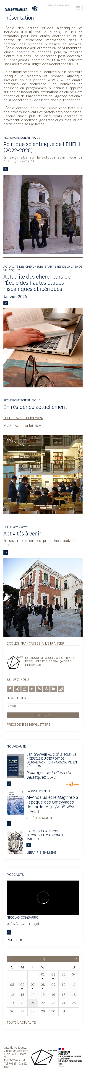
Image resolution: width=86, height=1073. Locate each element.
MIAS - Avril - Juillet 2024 (22, 425)
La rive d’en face (40, 791)
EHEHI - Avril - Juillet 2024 (23, 418)
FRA (50, 5)
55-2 (48, 775)
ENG (61, 5)
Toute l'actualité (21, 1022)
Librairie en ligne (41, 852)
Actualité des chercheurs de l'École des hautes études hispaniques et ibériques (36, 282)
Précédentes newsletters (28, 724)
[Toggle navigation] (78, 7)
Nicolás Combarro (22, 917)
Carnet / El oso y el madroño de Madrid (46, 835)
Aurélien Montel (40, 818)
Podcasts (15, 940)
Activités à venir (22, 533)
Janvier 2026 (15, 296)
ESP (55, 5)
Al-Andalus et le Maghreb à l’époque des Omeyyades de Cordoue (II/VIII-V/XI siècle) (52, 804)
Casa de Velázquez (15, 1047)
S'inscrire (43, 715)
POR (67, 5)
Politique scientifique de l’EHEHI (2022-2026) (41, 147)
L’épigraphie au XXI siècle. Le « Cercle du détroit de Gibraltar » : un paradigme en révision (51, 760)
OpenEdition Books (72, 784)
